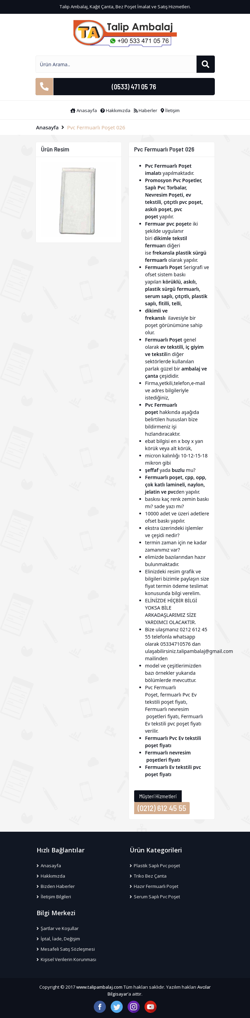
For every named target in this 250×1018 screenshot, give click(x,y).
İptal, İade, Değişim (58, 939)
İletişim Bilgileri (54, 896)
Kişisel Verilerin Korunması (67, 959)
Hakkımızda (115, 110)
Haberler (145, 110)
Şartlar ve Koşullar (58, 928)
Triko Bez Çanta (148, 876)
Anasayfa (83, 110)
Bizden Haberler (56, 886)
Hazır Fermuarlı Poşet (154, 886)
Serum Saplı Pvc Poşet (155, 896)
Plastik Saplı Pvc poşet (155, 865)
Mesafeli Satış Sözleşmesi (66, 949)
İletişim (170, 110)
